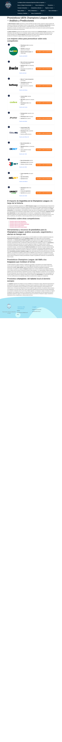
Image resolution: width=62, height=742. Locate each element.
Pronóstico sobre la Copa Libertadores (18, 221)
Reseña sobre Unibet (23, 195)
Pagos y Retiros (22, 11)
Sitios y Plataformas (33, 11)
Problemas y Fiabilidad (23, 13)
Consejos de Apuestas (23, 8)
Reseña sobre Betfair (23, 121)
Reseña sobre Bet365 (23, 56)
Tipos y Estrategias (53, 11)
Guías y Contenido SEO (36, 13)
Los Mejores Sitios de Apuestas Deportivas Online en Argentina (32, 2)
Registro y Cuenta (49, 8)
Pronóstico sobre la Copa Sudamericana (18, 222)
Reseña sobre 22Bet (23, 167)
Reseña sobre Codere (23, 107)
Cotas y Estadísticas (40, 5)
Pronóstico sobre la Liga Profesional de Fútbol (19, 224)
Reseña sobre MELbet (23, 181)
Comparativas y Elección (37, 8)
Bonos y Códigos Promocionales (25, 5)
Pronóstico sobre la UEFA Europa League (18, 227)
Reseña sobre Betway (23, 90)
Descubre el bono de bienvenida (43, 51)
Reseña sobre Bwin (22, 73)
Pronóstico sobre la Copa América (17, 225)
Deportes (43, 11)
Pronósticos (51, 5)
